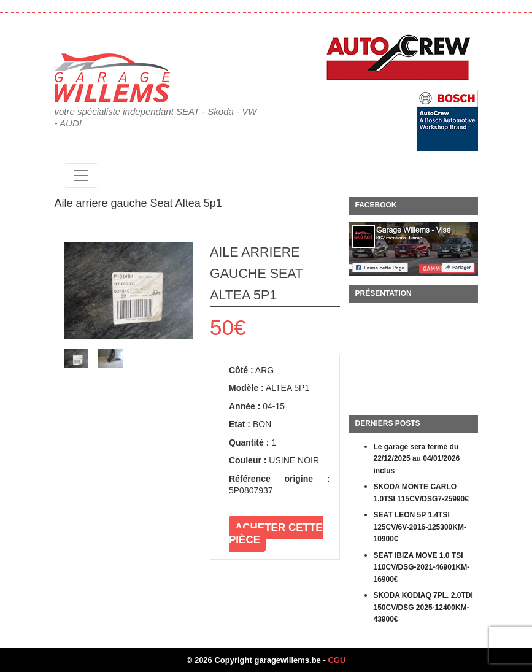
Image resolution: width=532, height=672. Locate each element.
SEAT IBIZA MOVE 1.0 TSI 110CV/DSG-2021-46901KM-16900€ (422, 567)
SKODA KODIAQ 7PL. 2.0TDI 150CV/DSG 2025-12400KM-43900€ (423, 607)
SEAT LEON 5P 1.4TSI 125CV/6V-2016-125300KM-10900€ (420, 527)
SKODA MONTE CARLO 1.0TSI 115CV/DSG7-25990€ (421, 492)
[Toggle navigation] (81, 175)
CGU (336, 660)
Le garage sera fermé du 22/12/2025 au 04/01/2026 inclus (417, 458)
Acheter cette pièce (276, 534)
